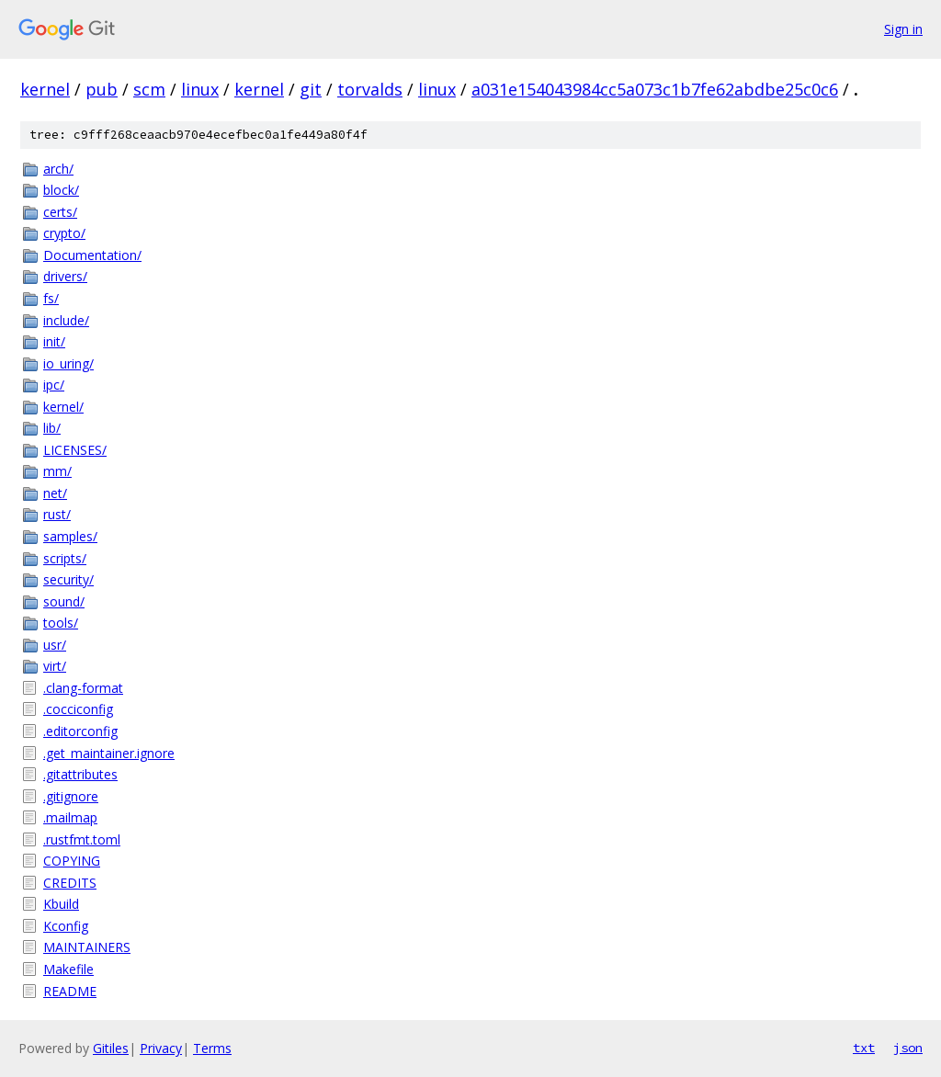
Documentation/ (92, 255)
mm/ (57, 471)
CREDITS (69, 882)
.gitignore (70, 796)
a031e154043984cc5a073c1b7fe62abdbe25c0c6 (654, 89)
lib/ (52, 427)
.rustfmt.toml (81, 839)
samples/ (70, 536)
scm (149, 89)
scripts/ (64, 558)
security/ (68, 579)
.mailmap (70, 817)
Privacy (161, 1048)
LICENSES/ (75, 450)
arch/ (58, 168)
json (908, 1047)
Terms (212, 1048)
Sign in (903, 29)
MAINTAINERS (86, 947)
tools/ (60, 622)
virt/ (54, 666)
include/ (66, 320)
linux (200, 89)
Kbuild (61, 904)
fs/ (51, 298)
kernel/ (63, 406)
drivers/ (65, 276)
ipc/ (53, 384)
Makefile (68, 969)
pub (101, 89)
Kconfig (65, 926)
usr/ (54, 644)
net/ (55, 493)
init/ (54, 341)
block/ (61, 189)
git (311, 89)
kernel (45, 89)
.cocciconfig (78, 709)
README (69, 991)
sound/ (64, 601)
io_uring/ (68, 363)
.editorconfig (80, 731)
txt (864, 1047)
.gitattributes (80, 774)
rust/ (57, 514)
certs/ (60, 212)
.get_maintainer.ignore (109, 753)
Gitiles (111, 1048)
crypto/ (64, 233)
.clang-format (83, 688)
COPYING (71, 860)
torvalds (369, 89)
